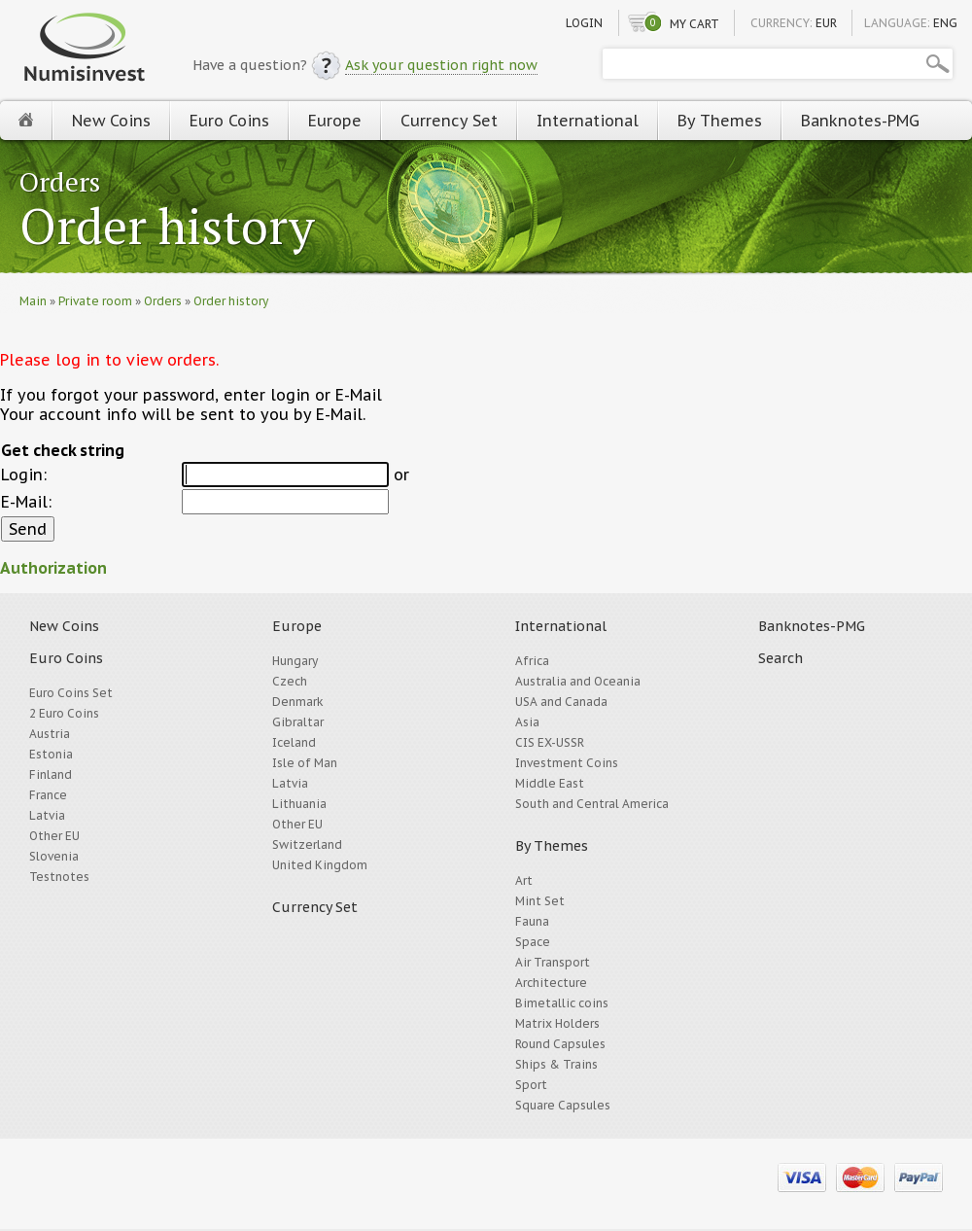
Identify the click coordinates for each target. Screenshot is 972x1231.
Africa (532, 660)
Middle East (549, 783)
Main (33, 301)
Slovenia (54, 856)
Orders (59, 181)
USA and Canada (561, 701)
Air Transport (552, 962)
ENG (945, 23)
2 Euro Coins (64, 713)
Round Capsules (560, 1044)
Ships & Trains (556, 1064)
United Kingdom (319, 865)
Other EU (54, 835)
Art (524, 880)
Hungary (295, 660)
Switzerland (307, 844)
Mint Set (540, 901)
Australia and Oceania (578, 681)
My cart (694, 24)
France (48, 795)
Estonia (51, 754)
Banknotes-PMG (860, 120)
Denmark (298, 701)
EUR (826, 23)
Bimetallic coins (561, 1003)
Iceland (294, 742)
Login (584, 23)
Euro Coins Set (71, 693)
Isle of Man (304, 763)
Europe (335, 120)
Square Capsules (562, 1105)
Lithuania (299, 803)
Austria (49, 733)
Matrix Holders (557, 1023)
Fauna (532, 921)
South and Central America (592, 803)
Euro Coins (229, 120)
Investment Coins (566, 763)
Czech (289, 681)
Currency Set (449, 120)
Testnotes (59, 876)
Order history (167, 228)
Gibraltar (298, 722)
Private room (95, 301)
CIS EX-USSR (549, 742)
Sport (531, 1084)
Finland (50, 774)
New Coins (111, 120)
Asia (527, 722)
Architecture (551, 982)
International (588, 120)
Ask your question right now (441, 65)
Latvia (47, 815)
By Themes (719, 120)
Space (532, 941)
